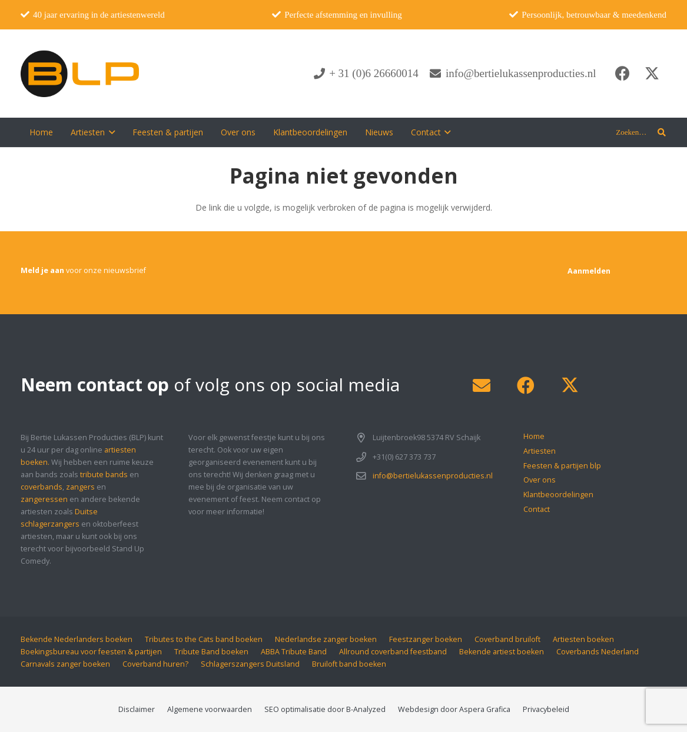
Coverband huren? (155, 664)
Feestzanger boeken (425, 639)
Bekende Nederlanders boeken (76, 639)
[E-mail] (481, 386)
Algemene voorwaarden (209, 709)
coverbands (41, 487)
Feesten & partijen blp (562, 466)
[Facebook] (622, 73)
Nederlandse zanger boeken (326, 639)
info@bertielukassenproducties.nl (433, 476)
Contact (536, 509)
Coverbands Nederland (597, 652)
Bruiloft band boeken (349, 664)
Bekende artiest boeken (501, 652)
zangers (80, 487)
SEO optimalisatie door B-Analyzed (325, 709)
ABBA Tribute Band (294, 652)
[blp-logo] (80, 73)
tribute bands (104, 475)
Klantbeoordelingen (558, 495)
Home (534, 436)
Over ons (539, 480)
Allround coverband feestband (393, 652)
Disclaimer (136, 709)
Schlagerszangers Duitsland (250, 664)
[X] (651, 73)
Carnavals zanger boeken (65, 664)
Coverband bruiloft (507, 639)
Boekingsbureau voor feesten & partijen (91, 652)
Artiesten (539, 451)
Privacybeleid (546, 709)
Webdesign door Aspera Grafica (454, 709)
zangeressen (44, 499)
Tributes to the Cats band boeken (204, 639)
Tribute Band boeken (211, 652)
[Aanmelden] (588, 271)
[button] (110, 132)
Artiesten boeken (583, 639)
